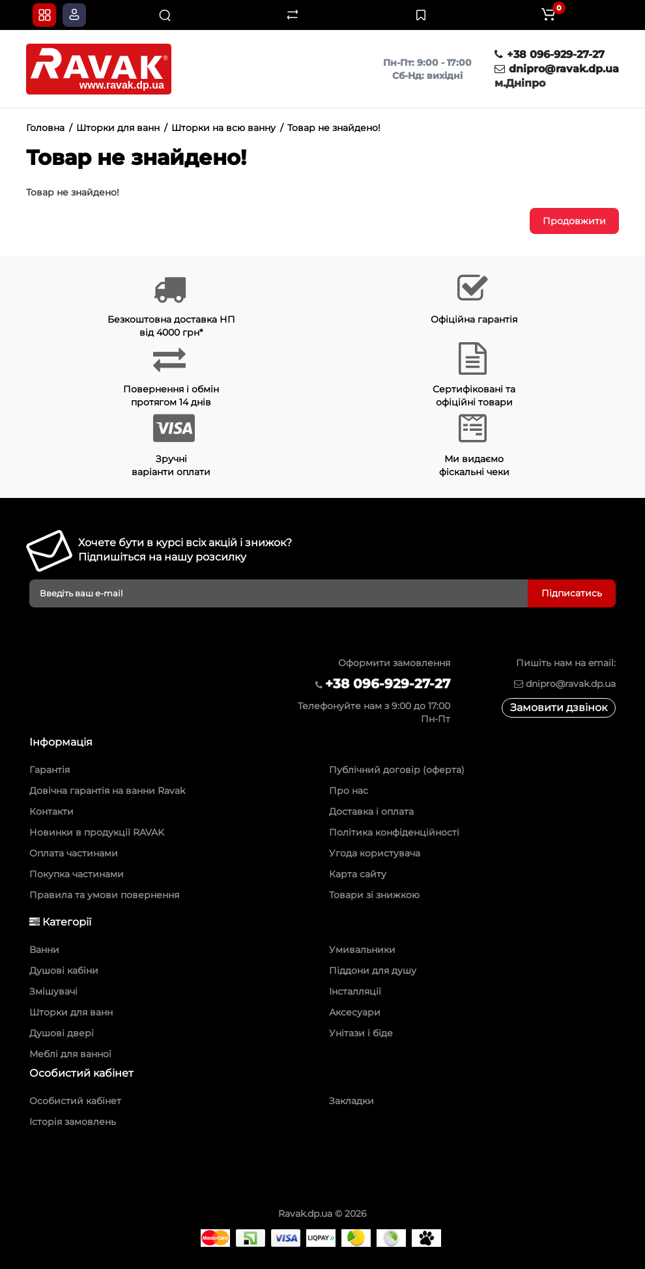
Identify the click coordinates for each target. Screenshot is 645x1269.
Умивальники (362, 949)
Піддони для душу (372, 970)
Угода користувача (374, 853)
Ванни (44, 949)
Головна (45, 128)
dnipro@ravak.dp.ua (556, 69)
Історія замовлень (72, 1122)
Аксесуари (354, 1012)
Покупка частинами (76, 874)
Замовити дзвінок (558, 707)
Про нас (348, 790)
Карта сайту (357, 874)
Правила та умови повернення (104, 895)
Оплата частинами (73, 853)
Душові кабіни (63, 970)
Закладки (351, 1101)
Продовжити (574, 221)
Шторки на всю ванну (223, 128)
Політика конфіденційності (394, 832)
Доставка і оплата (371, 811)
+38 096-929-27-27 (549, 54)
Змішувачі (53, 991)
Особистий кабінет (75, 1101)
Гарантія (49, 770)
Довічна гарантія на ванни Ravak (107, 790)
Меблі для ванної (70, 1054)
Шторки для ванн (118, 128)
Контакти (51, 811)
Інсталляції (355, 991)
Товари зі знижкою (374, 895)
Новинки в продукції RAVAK (96, 832)
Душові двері (61, 1033)
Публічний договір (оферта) (397, 770)
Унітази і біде (361, 1033)
